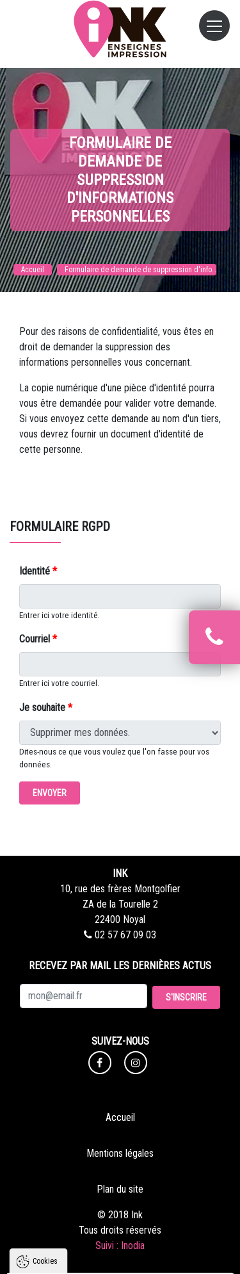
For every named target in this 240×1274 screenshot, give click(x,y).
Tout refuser (121, 1233)
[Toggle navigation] (214, 25)
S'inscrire (186, 997)
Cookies (45, 1074)
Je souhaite (45, 707)
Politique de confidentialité (69, 1177)
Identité (38, 571)
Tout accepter (120, 1209)
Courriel (38, 639)
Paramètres (120, 1258)
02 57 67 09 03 (120, 935)
